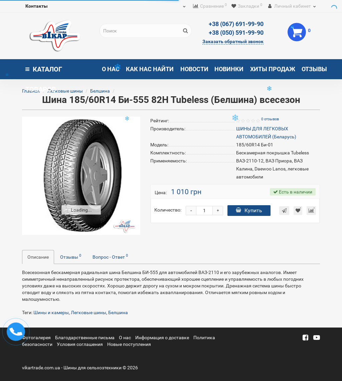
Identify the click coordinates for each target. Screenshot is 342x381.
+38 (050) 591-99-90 (236, 32)
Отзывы (314, 69)
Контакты (36, 6)
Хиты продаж (272, 69)
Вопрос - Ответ (110, 256)
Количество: (167, 210)
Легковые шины (65, 91)
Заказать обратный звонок (233, 41)
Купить (249, 210)
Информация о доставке (162, 337)
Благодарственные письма (85, 337)
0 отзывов (270, 119)
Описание (38, 257)
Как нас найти (150, 69)
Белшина (100, 91)
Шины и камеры (51, 312)
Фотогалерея (36, 337)
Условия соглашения (80, 344)
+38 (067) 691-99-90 (236, 23)
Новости (194, 69)
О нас (111, 69)
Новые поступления (129, 344)
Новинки (228, 69)
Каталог (43, 72)
